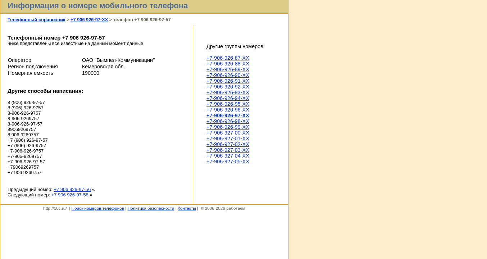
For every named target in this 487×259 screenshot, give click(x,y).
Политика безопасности (151, 208)
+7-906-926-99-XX (227, 127)
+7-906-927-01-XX (227, 138)
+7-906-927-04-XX (227, 156)
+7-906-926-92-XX (227, 87)
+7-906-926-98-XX (227, 121)
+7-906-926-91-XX (227, 81)
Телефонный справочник (36, 19)
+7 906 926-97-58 (69, 194)
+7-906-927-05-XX (227, 161)
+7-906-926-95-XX (227, 104)
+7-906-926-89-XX (227, 69)
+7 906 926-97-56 (72, 189)
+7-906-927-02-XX (227, 144)
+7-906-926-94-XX (227, 98)
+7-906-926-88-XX (227, 64)
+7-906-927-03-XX (227, 150)
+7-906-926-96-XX (227, 110)
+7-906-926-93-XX (227, 92)
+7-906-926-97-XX (227, 115)
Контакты (187, 208)
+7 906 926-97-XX (89, 19)
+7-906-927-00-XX (227, 133)
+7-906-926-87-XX (227, 58)
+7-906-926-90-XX (227, 75)
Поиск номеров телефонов (98, 208)
